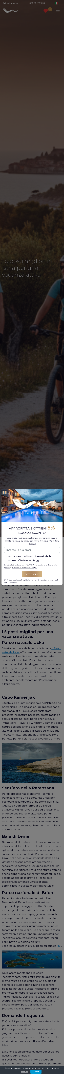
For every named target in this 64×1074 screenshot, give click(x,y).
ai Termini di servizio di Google (24, 567)
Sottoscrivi (32, 574)
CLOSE (36, 1071)
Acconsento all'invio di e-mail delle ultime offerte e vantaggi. (29, 558)
